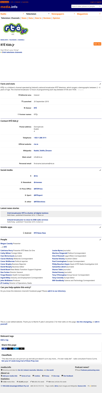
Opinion (56, 18)
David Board (5, 269)
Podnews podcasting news (90, 370)
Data (31, 18)
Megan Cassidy (7, 243)
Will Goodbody (58, 280)
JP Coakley (5, 283)
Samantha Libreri (59, 267)
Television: (6, 18)
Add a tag (4, 340)
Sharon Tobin (57, 269)
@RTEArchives (39, 202)
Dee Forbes (5, 272)
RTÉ (35, 108)
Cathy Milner (6, 253)
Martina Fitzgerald (59, 253)
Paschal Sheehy (58, 259)
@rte (36, 176)
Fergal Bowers (6, 275)
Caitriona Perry (7, 250)
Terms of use (25, 376)
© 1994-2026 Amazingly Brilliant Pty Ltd (15, 386)
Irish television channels (11, 52)
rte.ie (36, 144)
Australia (25, 2)
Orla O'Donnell (58, 256)
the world (50, 370)
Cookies (37, 376)
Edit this (97, 44)
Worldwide (4, 2)
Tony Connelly (58, 278)
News (23, 18)
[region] (51, 68)
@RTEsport (38, 195)
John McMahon (7, 280)
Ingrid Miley (5, 278)
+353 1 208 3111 (40, 138)
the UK (20, 370)
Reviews (47, 18)
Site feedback (68, 376)
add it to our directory (56, 291)
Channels (15, 18)
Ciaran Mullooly (7, 259)
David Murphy (6, 267)
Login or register (96, 2)
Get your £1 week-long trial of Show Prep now (20, 361)
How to (38, 18)
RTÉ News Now (40, 233)
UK (12, 2)
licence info (82, 386)
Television (12, 40)
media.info (4, 40)
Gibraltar (40, 370)
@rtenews (38, 182)
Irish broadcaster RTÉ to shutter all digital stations (27, 213)
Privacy (46, 376)
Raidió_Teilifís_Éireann (43, 150)
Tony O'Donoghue (59, 275)
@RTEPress (38, 189)
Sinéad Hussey (58, 272)
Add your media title (10, 376)
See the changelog (84, 322)
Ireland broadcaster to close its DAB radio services (27, 220)
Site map (56, 376)
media (9, 7)
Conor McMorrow (8, 261)
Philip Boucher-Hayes (61, 264)
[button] (4, 349)
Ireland (17, 2)
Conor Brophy (6, 264)
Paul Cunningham (59, 261)
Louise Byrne (57, 250)
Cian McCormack (7, 256)
